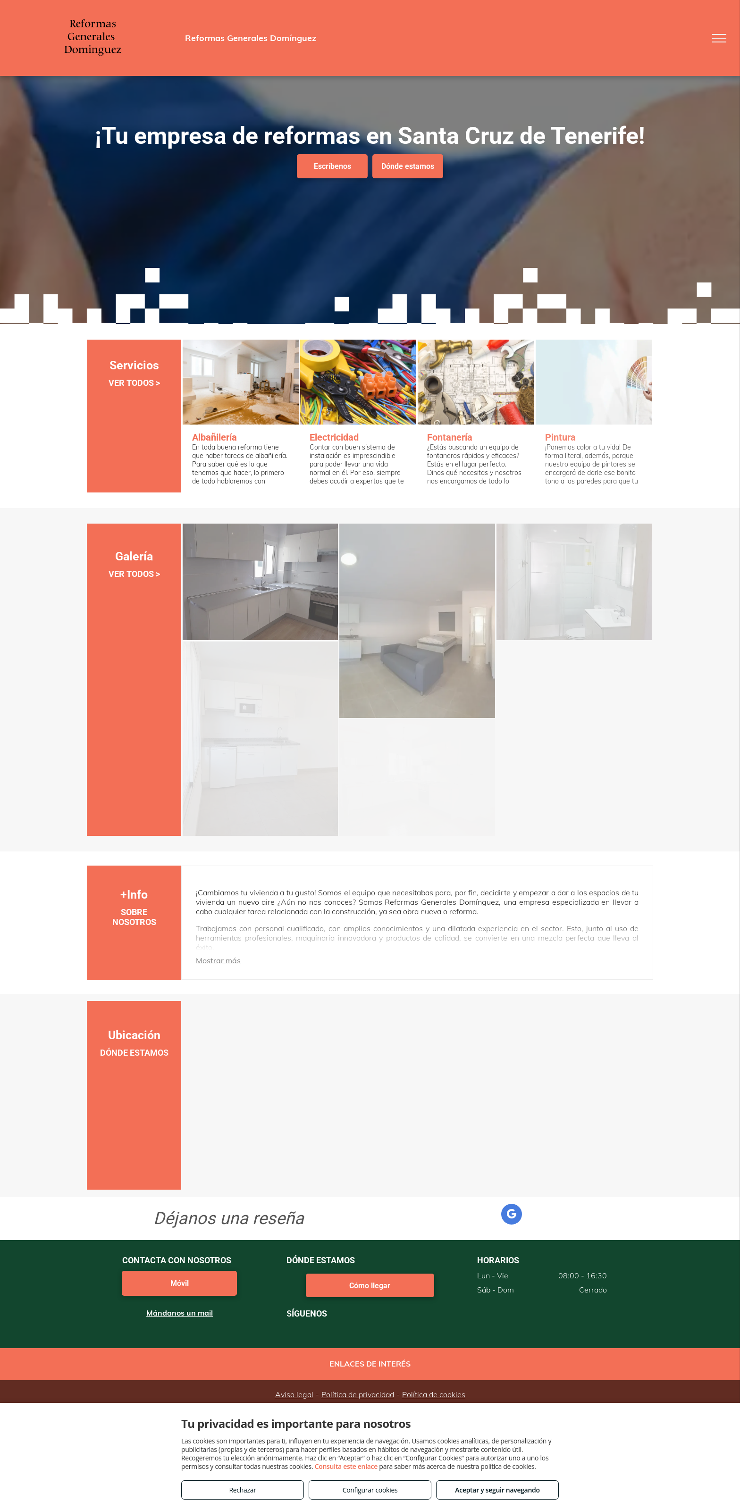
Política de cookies (433, 1394)
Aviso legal (294, 1394)
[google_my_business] (511, 1215)
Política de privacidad (357, 1394)
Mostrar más (218, 960)
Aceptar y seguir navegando (497, 1489)
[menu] (719, 38)
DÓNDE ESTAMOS (134, 1053)
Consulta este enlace (346, 1466)
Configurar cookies (370, 1489)
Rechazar (242, 1489)
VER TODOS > (134, 383)
